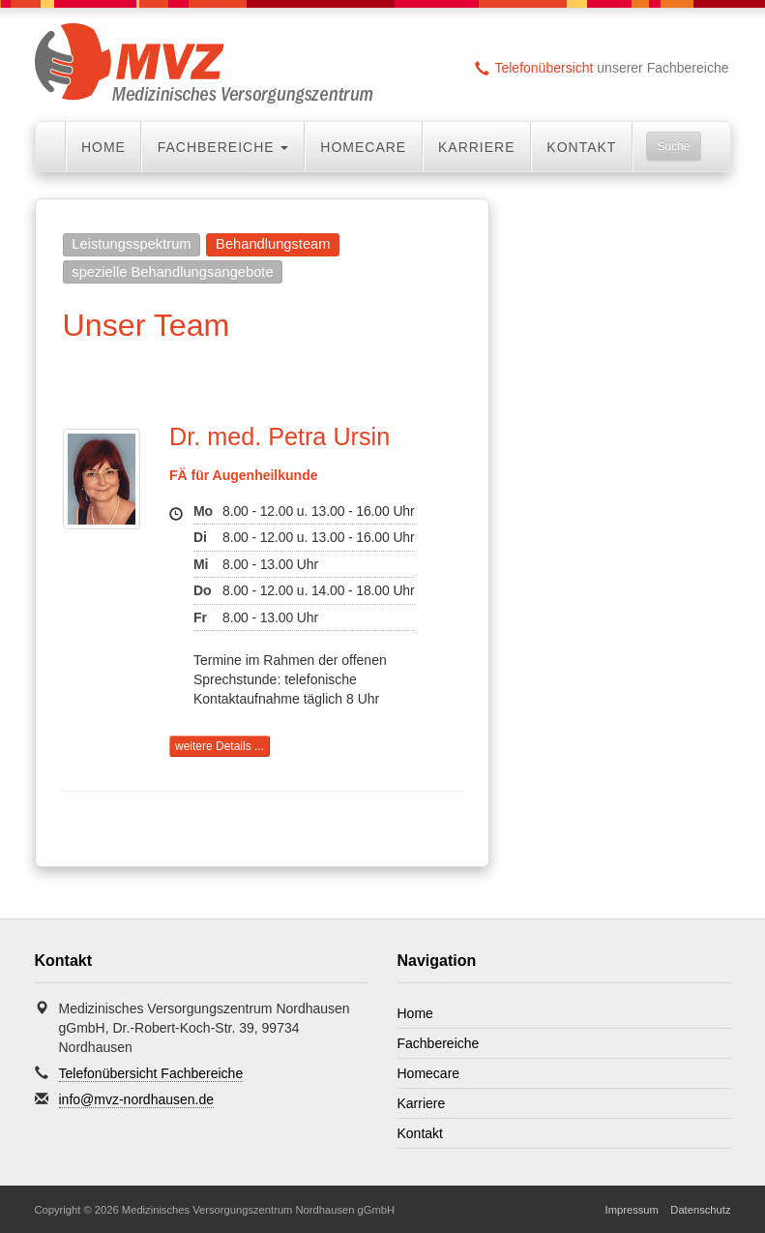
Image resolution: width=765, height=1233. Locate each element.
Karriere (476, 147)
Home (103, 147)
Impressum (632, 1210)
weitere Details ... (219, 746)
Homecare (363, 147)
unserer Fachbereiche (601, 67)
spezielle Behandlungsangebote (172, 272)
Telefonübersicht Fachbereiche (151, 1073)
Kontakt (581, 147)
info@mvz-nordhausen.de (137, 1099)
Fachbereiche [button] (223, 147)
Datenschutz (700, 1210)
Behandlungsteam (273, 244)
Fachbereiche (438, 1043)
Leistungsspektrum (131, 244)
